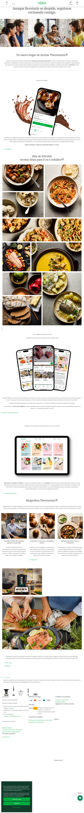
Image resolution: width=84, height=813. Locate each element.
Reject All (16, 803)
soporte (11, 708)
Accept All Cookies (16, 799)
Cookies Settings (17, 807)
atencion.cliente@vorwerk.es (13, 716)
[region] (16, 796)
